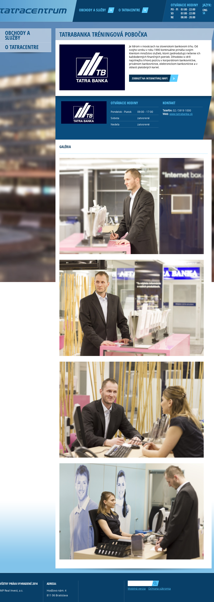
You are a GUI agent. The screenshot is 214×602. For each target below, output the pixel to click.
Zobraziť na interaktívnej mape (150, 78)
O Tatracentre (133, 10)
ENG (205, 10)
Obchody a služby (96, 10)
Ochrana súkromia (159, 588)
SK (204, 13)
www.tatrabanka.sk (181, 114)
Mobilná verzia (137, 588)
